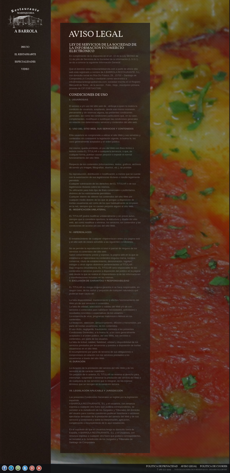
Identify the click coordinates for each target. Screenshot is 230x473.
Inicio (25, 47)
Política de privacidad (162, 466)
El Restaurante (25, 54)
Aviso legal (189, 466)
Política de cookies (213, 466)
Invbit (224, 469)
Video (25, 69)
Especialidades (25, 62)
